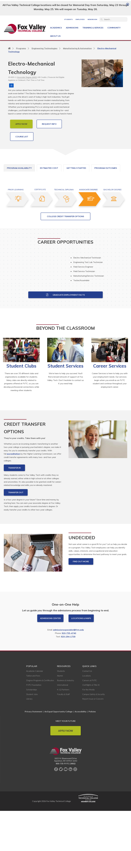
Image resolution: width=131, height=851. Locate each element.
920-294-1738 (68, 685)
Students (68, 19)
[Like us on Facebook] (56, 818)
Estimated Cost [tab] (49, 168)
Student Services (65, 414)
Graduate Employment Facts (65, 343)
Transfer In (14, 516)
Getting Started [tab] (76, 168)
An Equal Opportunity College (58, 760)
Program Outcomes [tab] (105, 168)
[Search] (113, 19)
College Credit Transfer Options (65, 265)
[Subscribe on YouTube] (66, 818)
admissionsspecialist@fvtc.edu (68, 678)
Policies (92, 760)
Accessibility (80, 760)
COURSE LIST (21, 136)
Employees (80, 19)
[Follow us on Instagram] (75, 818)
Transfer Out (15, 541)
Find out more (81, 610)
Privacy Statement (34, 760)
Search (102, 19)
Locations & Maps (81, 667)
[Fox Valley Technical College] (25, 29)
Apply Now (65, 779)
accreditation (13, 502)
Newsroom (92, 19)
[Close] (127, 4)
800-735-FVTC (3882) (65, 812)
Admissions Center (50, 667)
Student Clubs (21, 414)
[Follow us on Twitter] (61, 818)
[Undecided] (33, 603)
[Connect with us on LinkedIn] (70, 818)
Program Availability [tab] (19, 168)
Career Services (109, 414)
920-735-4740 (69, 681)
